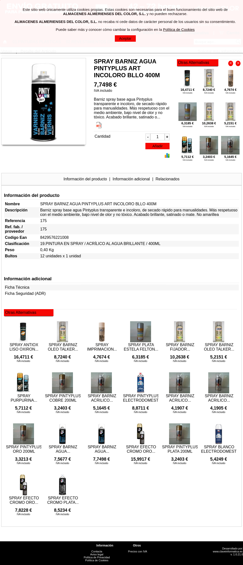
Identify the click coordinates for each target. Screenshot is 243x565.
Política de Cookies (96, 560)
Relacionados (167, 179)
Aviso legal (96, 554)
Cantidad (102, 136)
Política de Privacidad (97, 557)
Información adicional (131, 179)
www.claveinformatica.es (228, 551)
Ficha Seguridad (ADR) (25, 293)
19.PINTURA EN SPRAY (61, 244)
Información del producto (85, 179)
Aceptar (125, 38)
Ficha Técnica (17, 287)
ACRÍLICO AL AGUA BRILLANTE (116, 244)
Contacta (96, 551)
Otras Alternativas (193, 62)
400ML (154, 244)
